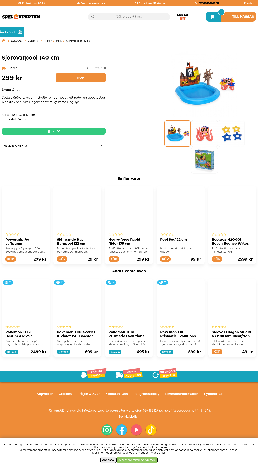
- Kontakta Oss (115, 394)
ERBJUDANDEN (208, 3)
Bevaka (11, 352)
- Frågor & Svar (87, 394)
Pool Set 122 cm (173, 240)
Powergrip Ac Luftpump (17, 242)
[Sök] (129, 16)
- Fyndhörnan (212, 394)
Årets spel (241, 32)
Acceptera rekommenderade (137, 460)
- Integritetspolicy (146, 394)
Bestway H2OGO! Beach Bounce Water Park (230, 243)
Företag (249, 3)
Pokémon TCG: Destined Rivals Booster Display (19, 336)
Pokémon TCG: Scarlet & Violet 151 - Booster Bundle (76, 336)
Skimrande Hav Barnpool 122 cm (71, 242)
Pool (59, 41)
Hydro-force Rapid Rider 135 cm (124, 242)
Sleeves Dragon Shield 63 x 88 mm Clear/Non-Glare (231, 336)
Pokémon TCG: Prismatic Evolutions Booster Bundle (178, 336)
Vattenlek (33, 41)
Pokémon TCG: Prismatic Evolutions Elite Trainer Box (126, 336)
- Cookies (64, 394)
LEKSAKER (17, 41)
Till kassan (243, 17)
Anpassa (108, 460)
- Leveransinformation (180, 394)
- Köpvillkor (44, 394)
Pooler (48, 41)
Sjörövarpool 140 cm (78, 41)
